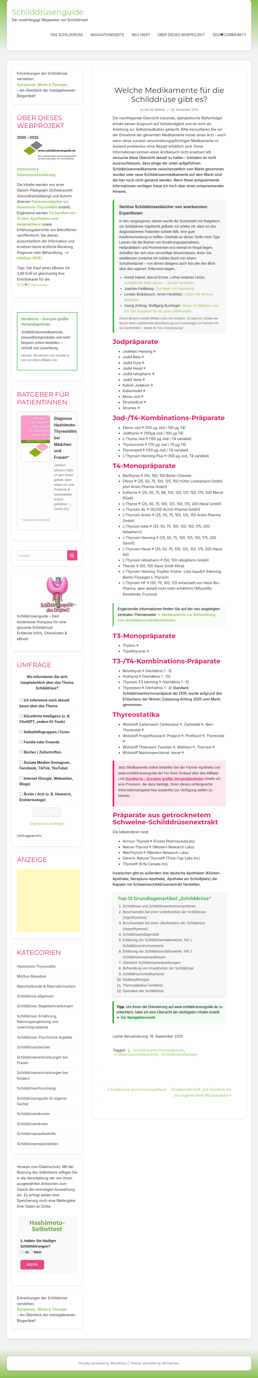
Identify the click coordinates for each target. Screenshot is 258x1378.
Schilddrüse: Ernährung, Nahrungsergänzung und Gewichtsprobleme (37, 1022)
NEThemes (170, 1363)
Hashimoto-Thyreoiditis (36, 966)
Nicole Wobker (155, 110)
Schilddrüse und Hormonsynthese (137, 1089)
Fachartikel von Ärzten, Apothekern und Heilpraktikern (46, 218)
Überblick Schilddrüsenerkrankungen (151, 963)
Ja (24, 1252)
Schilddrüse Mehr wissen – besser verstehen (159, 283)
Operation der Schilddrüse (143, 991)
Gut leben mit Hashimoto (175, 289)
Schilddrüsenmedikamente (143, 974)
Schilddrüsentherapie (179, 1054)
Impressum (26, 169)
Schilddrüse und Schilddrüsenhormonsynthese (159, 906)
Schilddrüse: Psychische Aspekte (44, 1037)
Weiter (32, 1264)
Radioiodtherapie (136, 980)
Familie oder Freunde (42, 742)
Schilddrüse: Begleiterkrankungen (45, 1006)
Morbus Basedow (31, 976)
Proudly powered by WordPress (102, 1363)
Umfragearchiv (29, 835)
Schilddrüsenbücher (33, 1047)
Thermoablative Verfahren (143, 985)
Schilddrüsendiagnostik (141, 934)
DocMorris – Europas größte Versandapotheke (164, 779)
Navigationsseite (107, 35)
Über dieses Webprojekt (181, 35)
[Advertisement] (48, 900)
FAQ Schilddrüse (67, 35)
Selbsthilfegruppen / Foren (47, 732)
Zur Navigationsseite (138, 1017)
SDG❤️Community (229, 35)
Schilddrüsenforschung (36, 1088)
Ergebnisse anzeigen (47, 823)
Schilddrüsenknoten (33, 1114)
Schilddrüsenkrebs (32, 1124)
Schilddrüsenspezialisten (37, 1144)
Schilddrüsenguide (48, 12)
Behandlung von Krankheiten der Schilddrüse (158, 968)
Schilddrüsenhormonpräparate (158, 1050)
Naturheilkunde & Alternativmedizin (46, 986)
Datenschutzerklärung (36, 175)
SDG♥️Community (32, 285)
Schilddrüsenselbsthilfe (36, 1133)
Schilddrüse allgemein (35, 996)
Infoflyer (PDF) (29, 258)
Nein (35, 1252)
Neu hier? (141, 35)
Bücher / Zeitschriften (42, 752)
